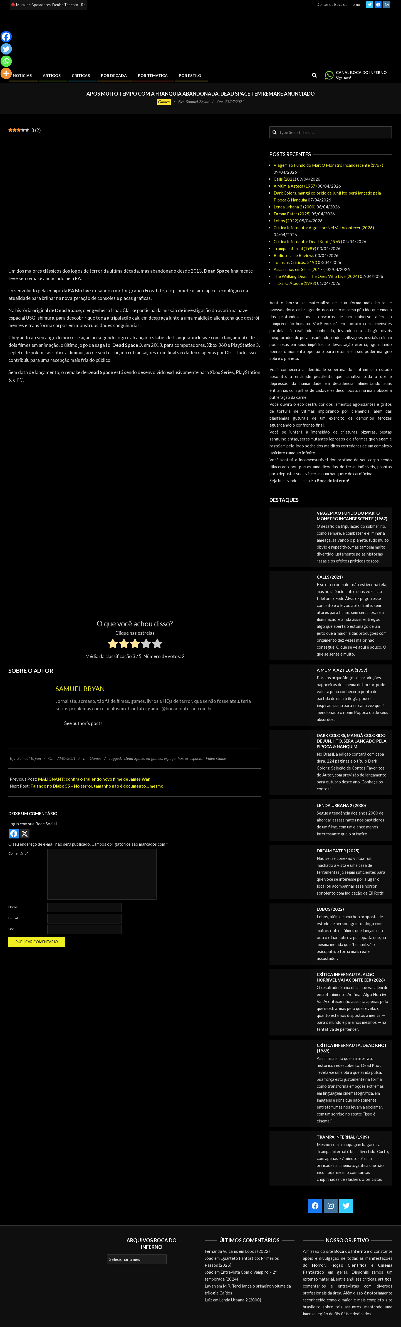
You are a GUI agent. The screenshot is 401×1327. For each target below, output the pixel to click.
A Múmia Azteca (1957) (295, 185)
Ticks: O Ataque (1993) (295, 283)
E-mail (13, 918)
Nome (13, 907)
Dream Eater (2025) (292, 213)
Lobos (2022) (286, 220)
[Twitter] (6, 48)
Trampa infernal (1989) (295, 248)
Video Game (216, 758)
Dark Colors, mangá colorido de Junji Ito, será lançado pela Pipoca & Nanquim (352, 741)
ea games (154, 758)
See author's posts (83, 723)
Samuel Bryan (80, 688)
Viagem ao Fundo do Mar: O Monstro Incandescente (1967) (328, 165)
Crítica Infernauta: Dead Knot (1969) (308, 241)
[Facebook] (6, 36)
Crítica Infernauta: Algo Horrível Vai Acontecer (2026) (324, 227)
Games (164, 101)
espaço (170, 758)
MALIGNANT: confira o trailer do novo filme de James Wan (94, 778)
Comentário (18, 853)
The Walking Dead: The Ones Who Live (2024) (316, 276)
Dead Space (134, 758)
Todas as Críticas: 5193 (295, 262)
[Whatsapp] (6, 61)
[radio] (113, 644)
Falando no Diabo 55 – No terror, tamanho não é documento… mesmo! (98, 785)
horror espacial (191, 758)
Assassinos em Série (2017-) (300, 269)
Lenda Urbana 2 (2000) (295, 206)
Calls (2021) (285, 178)
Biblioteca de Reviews (294, 255)
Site (11, 929)
